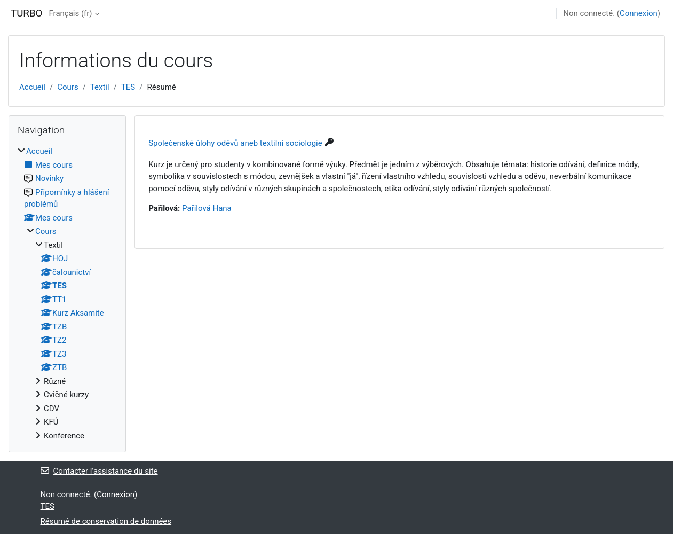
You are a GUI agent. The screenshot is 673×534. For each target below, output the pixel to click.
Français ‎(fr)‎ (70, 13)
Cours (67, 87)
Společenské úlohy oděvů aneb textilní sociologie (235, 143)
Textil (99, 87)
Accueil (32, 87)
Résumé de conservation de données (106, 521)
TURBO (26, 13)
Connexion (639, 13)
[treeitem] (67, 293)
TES (128, 87)
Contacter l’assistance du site (99, 471)
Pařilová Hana (207, 208)
